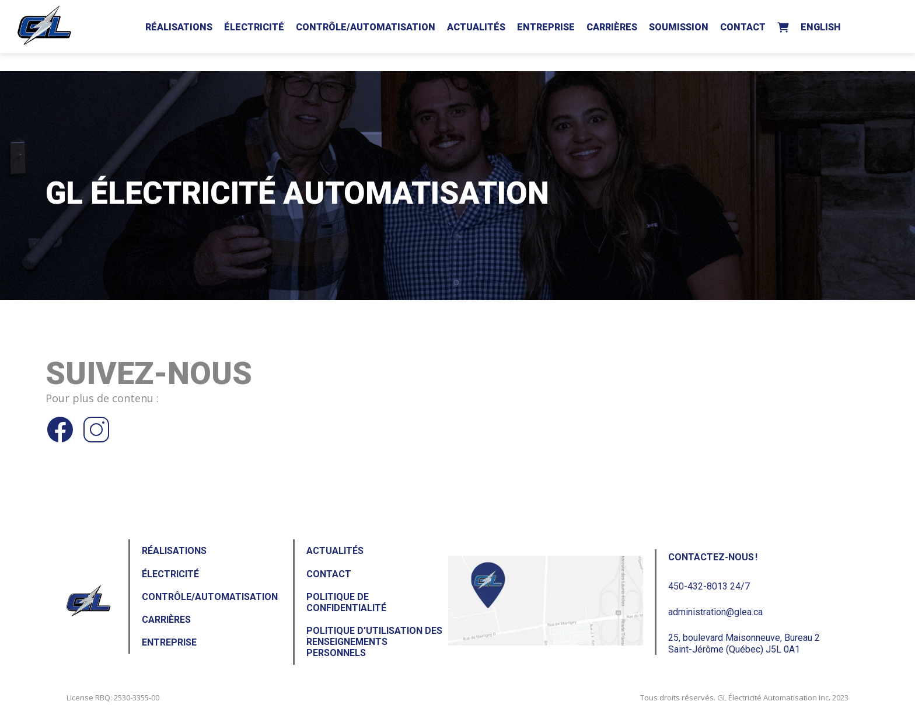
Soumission (678, 27)
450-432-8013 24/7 (709, 586)
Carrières (611, 27)
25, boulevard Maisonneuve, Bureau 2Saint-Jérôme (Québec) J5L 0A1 (744, 643)
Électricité (254, 27)
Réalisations (178, 27)
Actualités (476, 27)
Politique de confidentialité (346, 602)
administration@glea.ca (715, 612)
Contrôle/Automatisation (365, 27)
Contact (743, 27)
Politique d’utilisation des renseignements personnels (374, 641)
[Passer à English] (821, 25)
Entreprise (546, 27)
